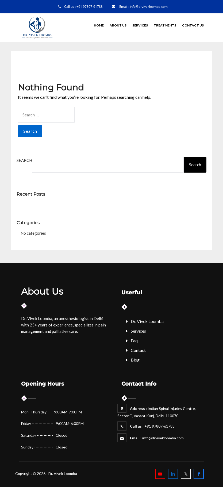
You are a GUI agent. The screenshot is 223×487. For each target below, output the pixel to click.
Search (24, 160)
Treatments (165, 25)
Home (99, 25)
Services (140, 25)
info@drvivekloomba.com (149, 6)
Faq (134, 340)
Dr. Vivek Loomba (147, 321)
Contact (138, 350)
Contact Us (193, 25)
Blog (135, 359)
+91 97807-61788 (89, 6)
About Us (118, 25)
